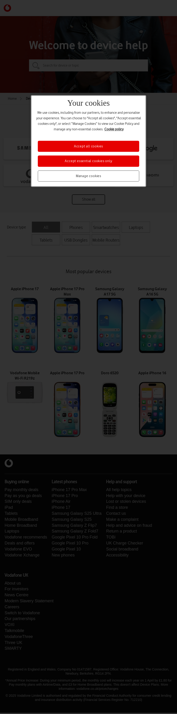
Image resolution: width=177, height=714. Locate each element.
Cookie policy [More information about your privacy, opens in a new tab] (114, 129)
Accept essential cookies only (88, 161)
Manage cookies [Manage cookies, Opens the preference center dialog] (88, 176)
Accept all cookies (88, 146)
